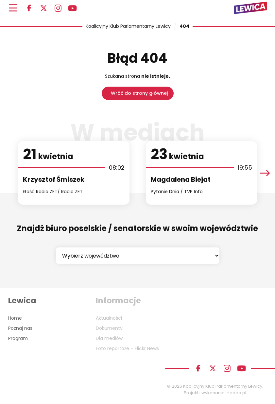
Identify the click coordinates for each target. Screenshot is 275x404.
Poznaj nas (20, 328)
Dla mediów (109, 338)
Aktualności (109, 318)
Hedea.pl (236, 393)
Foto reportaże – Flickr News (127, 348)
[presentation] (265, 172)
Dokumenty (109, 328)
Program (18, 338)
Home (15, 318)
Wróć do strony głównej (139, 93)
